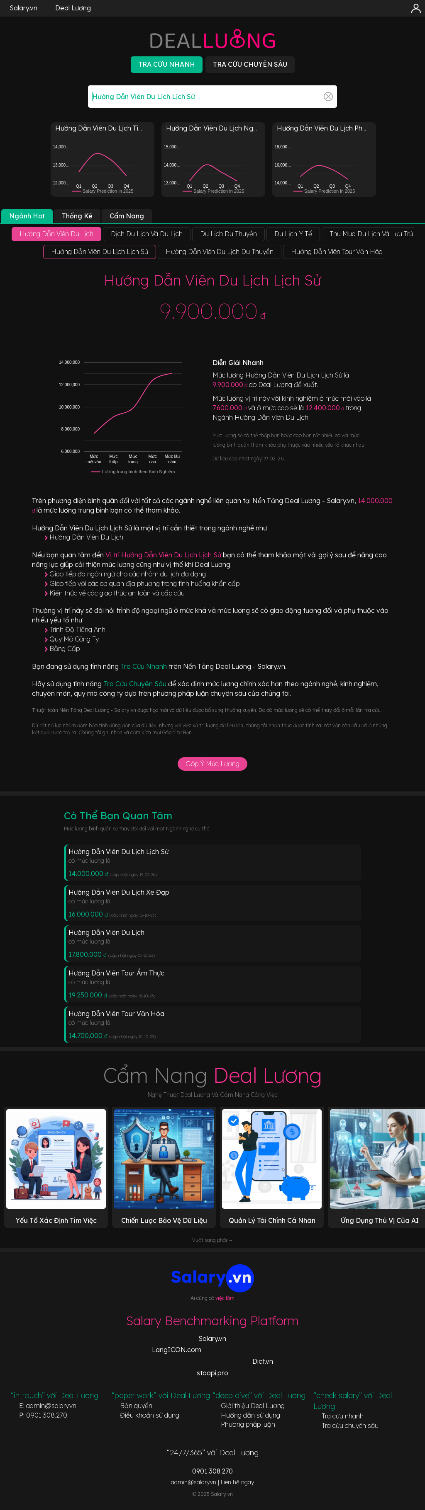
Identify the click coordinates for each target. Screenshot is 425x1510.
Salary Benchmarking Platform (212, 1321)
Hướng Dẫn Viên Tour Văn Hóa (116, 1013)
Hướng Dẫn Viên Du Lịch (86, 537)
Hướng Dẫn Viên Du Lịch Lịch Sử (118, 851)
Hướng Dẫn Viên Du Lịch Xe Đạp (118, 892)
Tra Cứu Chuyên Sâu (135, 684)
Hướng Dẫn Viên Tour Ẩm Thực (116, 973)
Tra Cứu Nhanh (144, 666)
